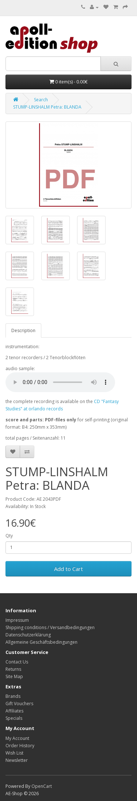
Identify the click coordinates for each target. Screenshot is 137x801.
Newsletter (16, 760)
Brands (12, 696)
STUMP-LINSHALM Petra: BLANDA (47, 107)
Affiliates (14, 711)
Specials (13, 718)
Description (23, 330)
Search (41, 100)
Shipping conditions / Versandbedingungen (50, 627)
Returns (13, 669)
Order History (19, 745)
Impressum (17, 620)
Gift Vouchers (19, 703)
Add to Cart (68, 568)
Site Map (14, 676)
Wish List (14, 753)
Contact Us (16, 662)
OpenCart (41, 786)
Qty (9, 536)
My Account (17, 738)
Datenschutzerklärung (28, 635)
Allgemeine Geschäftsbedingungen (41, 642)
